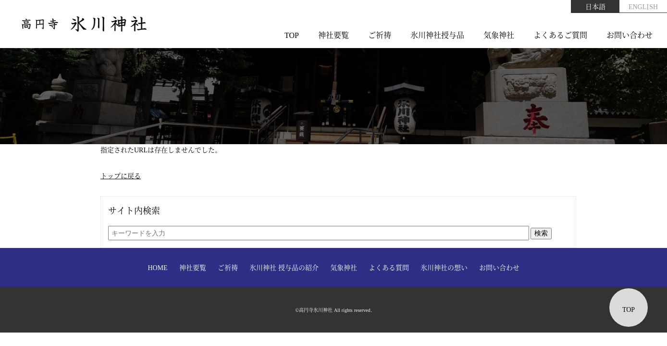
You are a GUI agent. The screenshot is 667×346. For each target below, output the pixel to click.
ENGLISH (643, 6)
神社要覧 (333, 34)
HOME (157, 267)
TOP (291, 34)
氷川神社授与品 (437, 34)
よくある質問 (389, 267)
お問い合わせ (629, 34)
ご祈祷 (379, 34)
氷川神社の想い (444, 267)
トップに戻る (120, 175)
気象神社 (498, 34)
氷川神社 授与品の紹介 (284, 267)
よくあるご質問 (560, 34)
